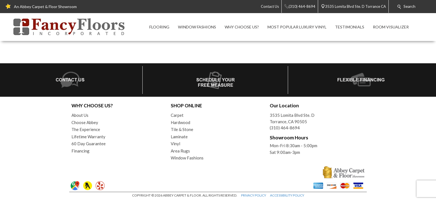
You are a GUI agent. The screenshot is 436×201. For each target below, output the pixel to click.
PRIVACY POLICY (253, 195)
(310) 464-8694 (285, 127)
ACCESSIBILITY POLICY (287, 195)
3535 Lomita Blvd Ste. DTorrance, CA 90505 (292, 118)
